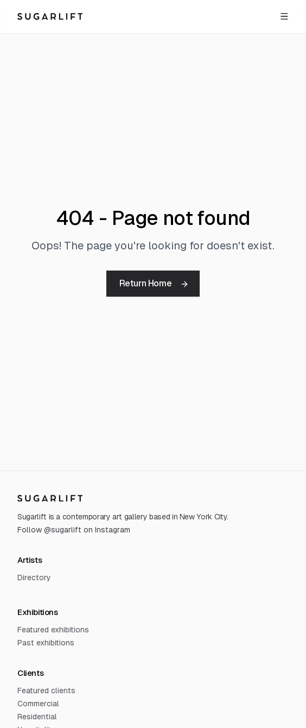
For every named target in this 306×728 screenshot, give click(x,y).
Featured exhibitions (53, 629)
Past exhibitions (45, 642)
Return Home (154, 283)
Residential (37, 716)
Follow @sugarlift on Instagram (73, 529)
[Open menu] (284, 16)
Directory (34, 577)
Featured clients (46, 690)
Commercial (38, 703)
